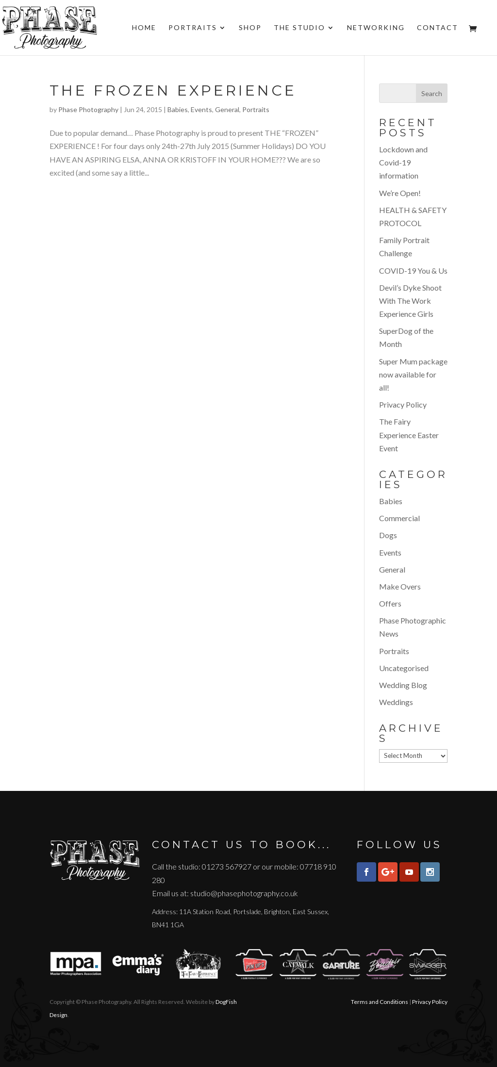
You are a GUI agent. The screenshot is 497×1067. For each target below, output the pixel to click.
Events (201, 109)
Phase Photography (88, 109)
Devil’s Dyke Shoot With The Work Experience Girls (410, 300)
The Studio (299, 28)
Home (144, 28)
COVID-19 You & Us (413, 270)
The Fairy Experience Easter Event (409, 434)
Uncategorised (404, 668)
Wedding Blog (403, 684)
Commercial (399, 518)
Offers (390, 603)
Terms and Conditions (379, 1001)
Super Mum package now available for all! (413, 374)
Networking (376, 28)
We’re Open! (400, 192)
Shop (250, 28)
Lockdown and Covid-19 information (403, 162)
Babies (177, 109)
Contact (437, 28)
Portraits (192, 28)
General (227, 109)
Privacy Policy (403, 404)
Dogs (388, 535)
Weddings (396, 701)
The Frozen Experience (173, 90)
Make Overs (400, 586)
